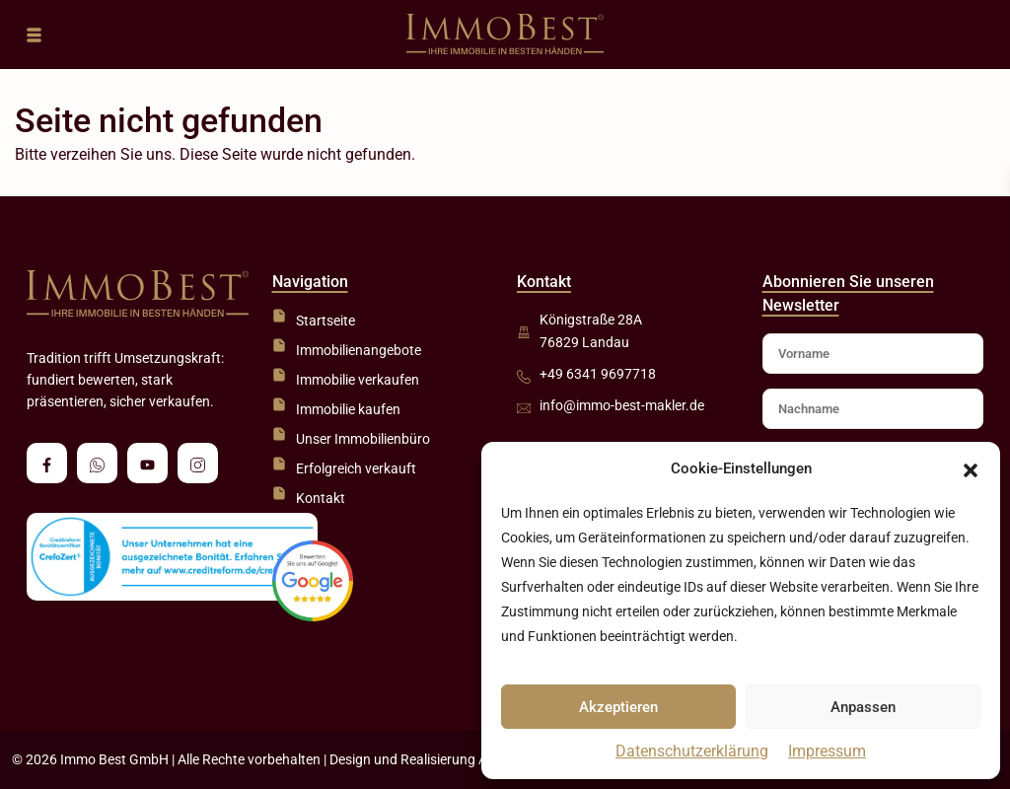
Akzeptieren (618, 707)
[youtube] (147, 463)
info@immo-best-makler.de (622, 405)
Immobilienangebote (358, 350)
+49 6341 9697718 (598, 374)
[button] (970, 469)
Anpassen (863, 707)
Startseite (325, 320)
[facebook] (47, 463)
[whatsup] (97, 463)
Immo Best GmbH (114, 759)
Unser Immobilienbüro (363, 439)
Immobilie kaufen (348, 409)
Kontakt (320, 498)
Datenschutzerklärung (691, 751)
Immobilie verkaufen (357, 380)
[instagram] (198, 463)
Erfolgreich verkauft (356, 468)
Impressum (827, 751)
